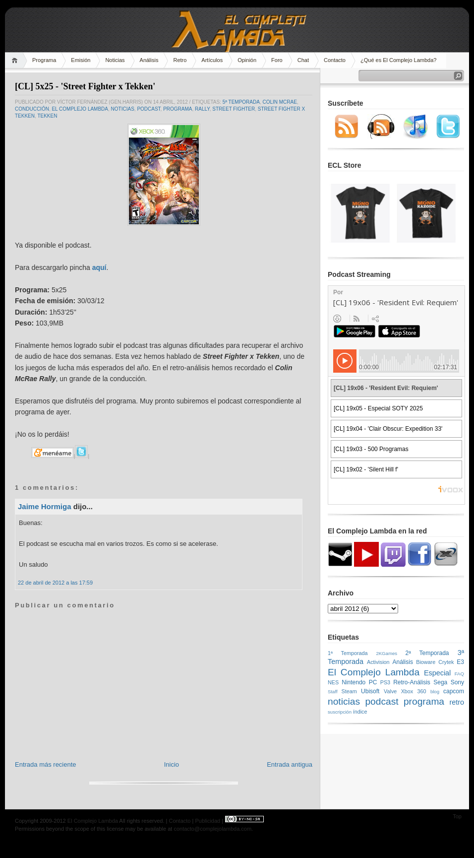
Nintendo (353, 682)
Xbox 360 (413, 691)
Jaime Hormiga (44, 506)
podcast (148, 109)
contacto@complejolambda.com (212, 829)
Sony (457, 682)
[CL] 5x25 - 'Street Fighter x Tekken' (85, 86)
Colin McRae (279, 102)
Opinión (246, 60)
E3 (460, 662)
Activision (378, 662)
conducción (32, 109)
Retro (179, 60)
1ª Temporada (348, 653)
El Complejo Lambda (80, 109)
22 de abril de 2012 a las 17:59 (55, 583)
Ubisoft (370, 691)
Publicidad (207, 821)
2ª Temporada (427, 653)
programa (177, 109)
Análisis (149, 60)
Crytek (446, 662)
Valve (390, 691)
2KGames (386, 653)
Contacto (335, 60)
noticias (122, 109)
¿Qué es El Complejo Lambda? (398, 60)
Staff (333, 691)
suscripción (340, 712)
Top (457, 816)
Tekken (47, 116)
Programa (44, 60)
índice (360, 712)
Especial (437, 673)
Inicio (171, 764)
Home (16, 60)
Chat (303, 60)
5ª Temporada (241, 102)
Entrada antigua (289, 764)
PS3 (385, 682)
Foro (277, 60)
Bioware (425, 662)
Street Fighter (233, 109)
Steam (349, 691)
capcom (453, 691)
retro (456, 702)
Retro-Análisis (411, 682)
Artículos (212, 60)
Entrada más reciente (45, 764)
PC (373, 682)
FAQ (459, 673)
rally (202, 109)
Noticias (114, 60)
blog (434, 691)
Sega (440, 682)
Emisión (80, 60)
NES (333, 682)
